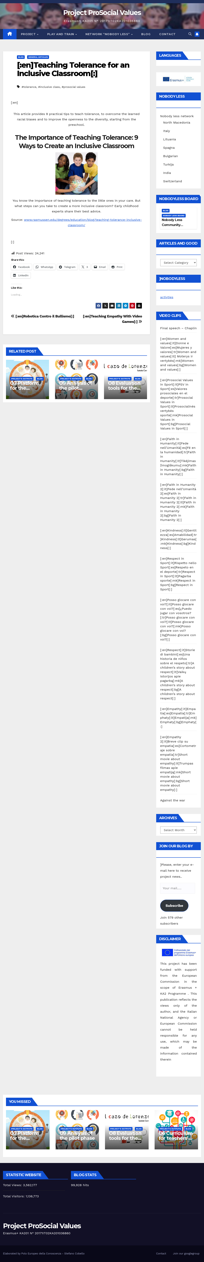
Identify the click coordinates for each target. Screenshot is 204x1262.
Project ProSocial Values (102, 12)
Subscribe (174, 905)
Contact (167, 34)
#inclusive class (49, 86)
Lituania (169, 139)
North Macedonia (176, 122)
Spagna (169, 148)
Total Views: (13, 1185)
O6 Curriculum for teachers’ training (175, 1138)
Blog (145, 34)
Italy (166, 131)
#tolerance (29, 86)
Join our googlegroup (186, 1253)
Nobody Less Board (173, 215)
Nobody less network (177, 116)
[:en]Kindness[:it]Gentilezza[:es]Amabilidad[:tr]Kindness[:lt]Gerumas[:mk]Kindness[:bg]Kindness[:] (178, 539)
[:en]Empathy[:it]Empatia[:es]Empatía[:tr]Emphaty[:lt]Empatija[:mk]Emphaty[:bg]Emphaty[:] (178, 717)
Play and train (61, 34)
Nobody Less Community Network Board (174, 225)
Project (29, 34)
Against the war (172, 800)
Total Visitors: (14, 1196)
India (167, 173)
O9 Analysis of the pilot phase (75, 388)
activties (166, 297)
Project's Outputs (21, 379)
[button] (190, 34)
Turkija (168, 164)
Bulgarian (170, 156)
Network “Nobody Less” (108, 34)
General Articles (38, 57)
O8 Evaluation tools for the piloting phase (124, 388)
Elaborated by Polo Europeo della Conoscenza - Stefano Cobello (43, 1253)
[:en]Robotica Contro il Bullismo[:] (42, 316)
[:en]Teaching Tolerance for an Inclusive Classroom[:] (73, 69)
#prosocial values (73, 86)
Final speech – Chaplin (178, 328)
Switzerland (172, 181)
